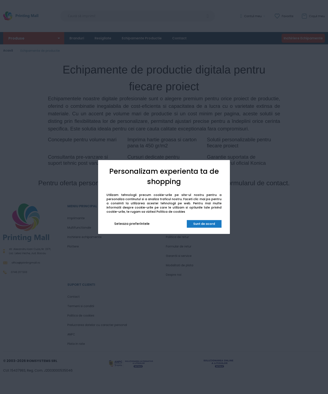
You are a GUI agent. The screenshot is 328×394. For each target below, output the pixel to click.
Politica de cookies (170, 212)
